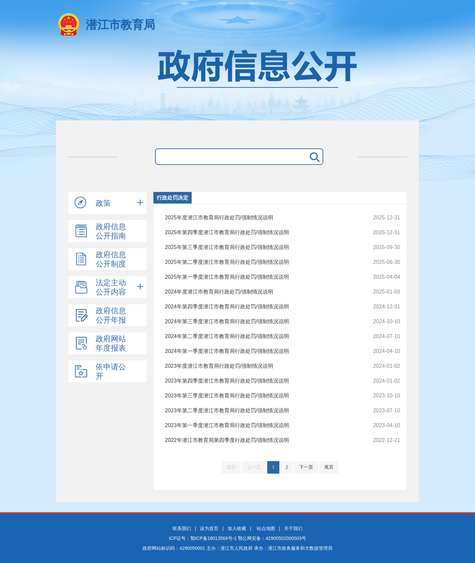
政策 (93, 202)
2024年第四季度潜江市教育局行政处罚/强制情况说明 (260, 307)
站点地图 (266, 528)
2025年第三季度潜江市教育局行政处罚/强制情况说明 (260, 247)
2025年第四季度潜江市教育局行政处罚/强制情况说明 (260, 232)
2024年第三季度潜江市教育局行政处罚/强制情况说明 (260, 322)
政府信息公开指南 (100, 231)
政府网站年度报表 (100, 343)
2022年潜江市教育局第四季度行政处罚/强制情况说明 (260, 440)
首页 (231, 467)
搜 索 (313, 156)
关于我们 (293, 528)
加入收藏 (237, 528)
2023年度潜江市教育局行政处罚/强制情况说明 (260, 366)
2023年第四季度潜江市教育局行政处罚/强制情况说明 (260, 381)
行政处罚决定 (172, 198)
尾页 (328, 467)
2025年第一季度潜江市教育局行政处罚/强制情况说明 (260, 277)
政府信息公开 (237, 81)
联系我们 (182, 528)
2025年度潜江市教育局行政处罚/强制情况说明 (260, 218)
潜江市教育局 (120, 24)
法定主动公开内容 (100, 287)
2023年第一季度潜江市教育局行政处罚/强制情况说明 (260, 425)
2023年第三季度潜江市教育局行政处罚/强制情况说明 (260, 396)
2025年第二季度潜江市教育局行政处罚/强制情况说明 (260, 262)
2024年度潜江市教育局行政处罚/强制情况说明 (260, 292)
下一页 (306, 467)
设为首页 (209, 528)
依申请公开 (100, 371)
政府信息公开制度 (100, 259)
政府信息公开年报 (100, 315)
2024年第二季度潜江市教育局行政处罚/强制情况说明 (260, 336)
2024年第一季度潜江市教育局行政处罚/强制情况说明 (260, 351)
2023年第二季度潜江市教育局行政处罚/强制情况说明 (260, 411)
